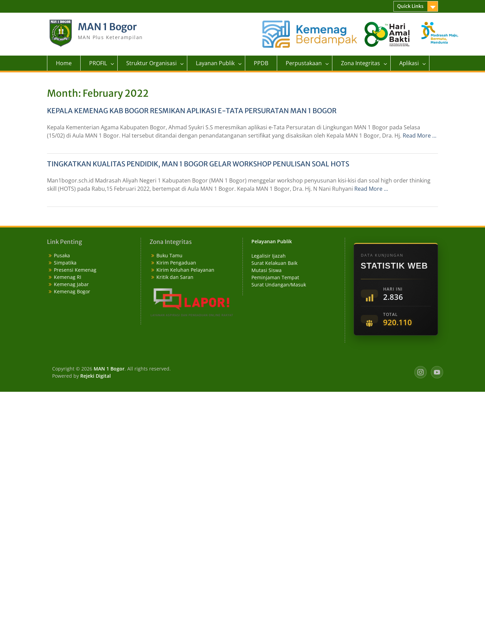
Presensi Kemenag (75, 270)
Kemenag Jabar (71, 284)
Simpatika (65, 262)
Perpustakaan (304, 63)
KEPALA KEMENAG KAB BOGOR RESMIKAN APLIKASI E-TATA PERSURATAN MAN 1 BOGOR (191, 110)
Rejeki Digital (95, 376)
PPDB (261, 63)
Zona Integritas (360, 63)
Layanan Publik (215, 63)
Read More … (419, 135)
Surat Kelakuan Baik (274, 263)
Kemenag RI (67, 277)
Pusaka (62, 255)
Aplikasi (409, 63)
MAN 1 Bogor (107, 27)
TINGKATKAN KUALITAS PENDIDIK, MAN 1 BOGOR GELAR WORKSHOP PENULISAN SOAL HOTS (198, 164)
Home (64, 63)
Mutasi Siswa (266, 270)
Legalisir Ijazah (268, 255)
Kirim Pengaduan (176, 262)
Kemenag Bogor (72, 291)
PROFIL (98, 63)
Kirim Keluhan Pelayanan (185, 270)
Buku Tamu (169, 255)
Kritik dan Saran (174, 277)
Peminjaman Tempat (275, 277)
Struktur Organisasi (151, 63)
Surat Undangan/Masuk (278, 284)
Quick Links (410, 6)
